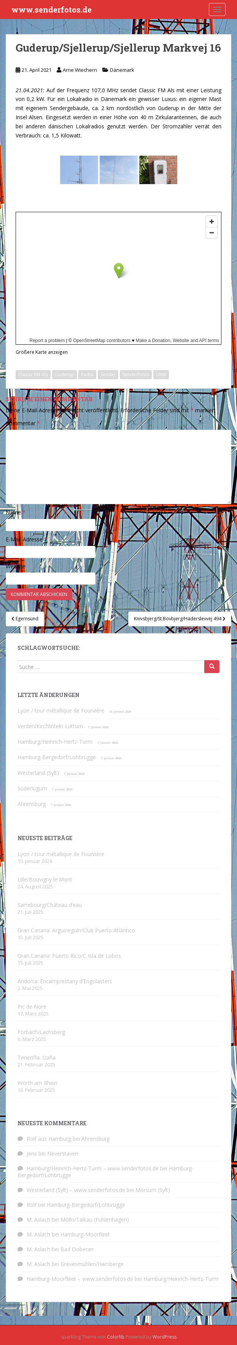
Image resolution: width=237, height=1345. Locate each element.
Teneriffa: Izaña (36, 1057)
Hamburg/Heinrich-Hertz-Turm (54, 741)
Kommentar (23, 423)
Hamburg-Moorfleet (85, 1234)
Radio (87, 374)
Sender (108, 374)
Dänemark (122, 69)
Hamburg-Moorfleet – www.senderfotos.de (80, 1278)
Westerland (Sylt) (38, 772)
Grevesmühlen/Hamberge (92, 1264)
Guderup (64, 374)
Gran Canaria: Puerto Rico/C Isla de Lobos (69, 955)
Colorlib (115, 1337)
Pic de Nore (31, 1006)
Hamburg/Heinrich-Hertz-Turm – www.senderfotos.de (93, 1168)
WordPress (165, 1337)
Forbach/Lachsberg (41, 1032)
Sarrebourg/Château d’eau (49, 904)
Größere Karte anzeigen (42, 352)
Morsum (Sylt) (152, 1190)
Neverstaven (62, 1153)
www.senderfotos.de (51, 9)
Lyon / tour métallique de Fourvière (60, 710)
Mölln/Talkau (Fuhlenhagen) (94, 1219)
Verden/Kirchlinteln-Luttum (50, 726)
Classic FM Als (33, 374)
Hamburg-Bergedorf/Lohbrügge (56, 757)
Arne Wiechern (80, 69)
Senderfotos (135, 374)
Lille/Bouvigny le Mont (44, 879)
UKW (161, 374)
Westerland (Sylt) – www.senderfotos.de (76, 1190)
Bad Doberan (77, 1249)
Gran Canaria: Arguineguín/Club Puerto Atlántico (76, 930)
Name (15, 512)
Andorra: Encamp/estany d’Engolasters (64, 981)
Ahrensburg (31, 803)
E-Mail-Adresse (26, 539)
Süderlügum (32, 788)
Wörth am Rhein (37, 1082)
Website (15, 566)
